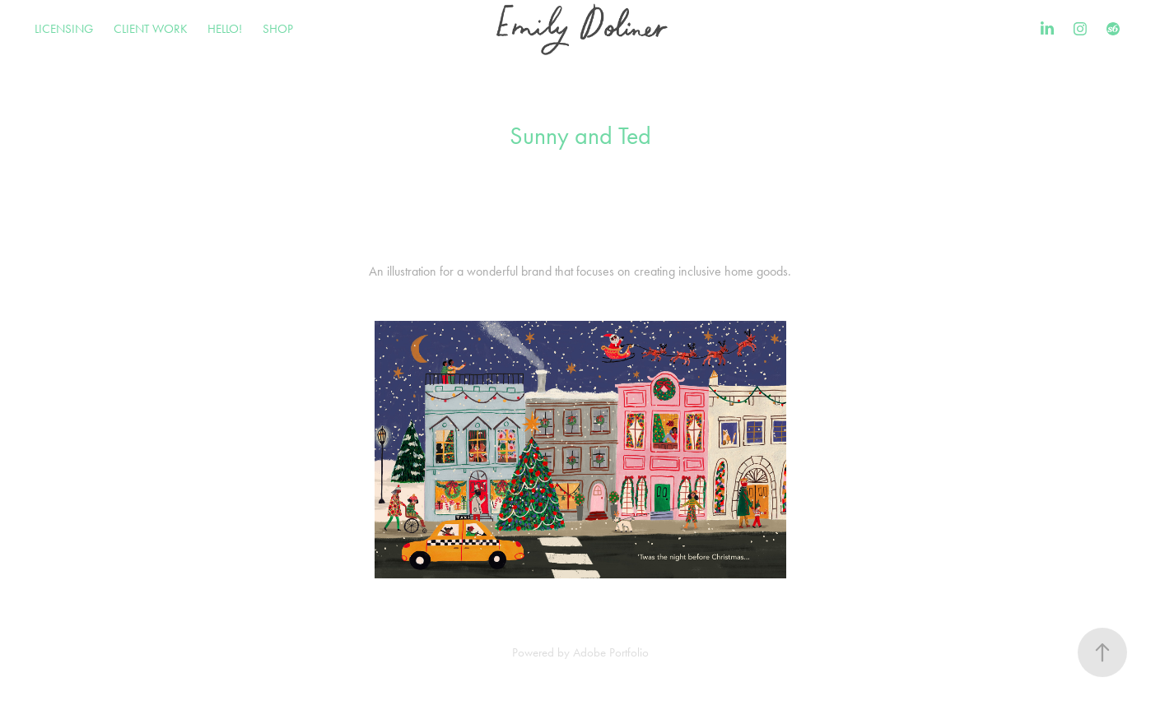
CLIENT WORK (151, 28)
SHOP (278, 28)
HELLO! (224, 28)
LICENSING (64, 28)
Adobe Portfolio (611, 652)
